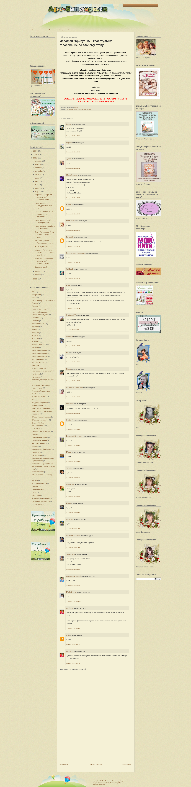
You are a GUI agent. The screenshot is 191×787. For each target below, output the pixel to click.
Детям (34, 330)
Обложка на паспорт (40, 420)
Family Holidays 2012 (40, 504)
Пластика (36, 434)
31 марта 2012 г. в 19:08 (73, 512)
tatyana (69, 143)
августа (38, 175)
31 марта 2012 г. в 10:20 (73, 152)
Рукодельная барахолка (67, 30)
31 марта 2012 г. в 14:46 (73, 397)
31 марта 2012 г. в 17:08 (73, 477)
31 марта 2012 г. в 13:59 (73, 346)
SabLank (69, 269)
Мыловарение (37, 405)
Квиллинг (35, 365)
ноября (38, 164)
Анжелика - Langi (73, 576)
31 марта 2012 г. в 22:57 (73, 585)
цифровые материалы (41, 501)
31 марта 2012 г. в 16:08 (73, 429)
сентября (39, 171)
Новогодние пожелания (41, 408)
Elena (68, 369)
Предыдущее (127, 764)
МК (33, 399)
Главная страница (38, 30)
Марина (69, 337)
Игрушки (35, 347)
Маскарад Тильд (38, 396)
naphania (69, 608)
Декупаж (35, 327)
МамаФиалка (71, 175)
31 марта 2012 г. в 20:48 (73, 547)
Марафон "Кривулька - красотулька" (79, 109)
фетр (34, 492)
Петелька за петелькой (41, 431)
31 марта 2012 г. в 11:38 (73, 262)
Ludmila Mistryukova (74, 436)
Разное (35, 446)
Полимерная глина (39, 437)
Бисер (34, 298)
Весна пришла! (41, 267)
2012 (35, 158)
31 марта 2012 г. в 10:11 (73, 136)
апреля (38, 188)
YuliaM (69, 468)
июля (37, 178)
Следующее (64, 764)
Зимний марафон (39, 345)
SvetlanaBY (71, 315)
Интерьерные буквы (40, 350)
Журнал (35, 335)
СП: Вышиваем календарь (42, 475)
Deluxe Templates (115, 782)
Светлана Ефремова (74, 388)
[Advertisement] (79, 744)
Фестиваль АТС (38, 489)
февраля (38, 271)
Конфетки (36, 374)
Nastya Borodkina (73, 535)
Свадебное (36, 452)
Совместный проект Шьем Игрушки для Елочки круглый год (43, 466)
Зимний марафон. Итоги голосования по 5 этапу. (44, 234)
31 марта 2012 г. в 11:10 (73, 230)
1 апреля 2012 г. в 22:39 (73, 663)
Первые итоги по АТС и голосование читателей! (44, 214)
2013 (35, 154)
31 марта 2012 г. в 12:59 (73, 329)
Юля (68, 285)
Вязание (35, 321)
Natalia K (70, 519)
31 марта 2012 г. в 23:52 (73, 628)
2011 (35, 279)
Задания (35, 338)
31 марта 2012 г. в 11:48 (73, 308)
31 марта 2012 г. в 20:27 (73, 528)
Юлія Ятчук (71, 592)
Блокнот (35, 306)
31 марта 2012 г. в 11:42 (73, 278)
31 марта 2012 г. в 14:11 (73, 362)
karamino (70, 404)
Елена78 (69, 237)
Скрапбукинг (37, 455)
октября (38, 168)
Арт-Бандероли (107, 781)
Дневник (35, 333)
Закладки (35, 342)
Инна (68, 503)
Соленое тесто (38, 472)
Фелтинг (35, 486)
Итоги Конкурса (38, 362)
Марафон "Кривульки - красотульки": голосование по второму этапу (86, 43)
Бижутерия (36, 295)
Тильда (35, 480)
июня (37, 181)
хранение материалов (41, 498)
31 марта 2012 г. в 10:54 (73, 214)
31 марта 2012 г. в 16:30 (73, 461)
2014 (35, 151)
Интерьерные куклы (40, 356)
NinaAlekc (70, 484)
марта (37, 192)
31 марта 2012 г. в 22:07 (73, 569)
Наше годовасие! (41, 246)
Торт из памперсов (39, 483)
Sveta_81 (70, 420)
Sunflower (70, 221)
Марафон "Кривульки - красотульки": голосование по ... (44, 197)
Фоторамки (36, 495)
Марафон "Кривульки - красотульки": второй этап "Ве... (44, 252)
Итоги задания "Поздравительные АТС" (43, 205)
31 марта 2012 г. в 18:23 (73, 496)
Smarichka (70, 554)
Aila (68, 635)
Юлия (68, 205)
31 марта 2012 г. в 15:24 (73, 413)
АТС (33, 292)
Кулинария (36, 377)
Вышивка (35, 318)
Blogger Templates (98, 782)
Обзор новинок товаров (41, 417)
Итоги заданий (38, 359)
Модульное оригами (40, 402)
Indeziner (101, 784)
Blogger (122, 781)
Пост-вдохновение (39, 440)
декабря (38, 161)
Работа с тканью (38, 443)
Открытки (36, 428)
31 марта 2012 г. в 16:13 (73, 445)
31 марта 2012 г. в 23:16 (73, 601)
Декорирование (38, 324)
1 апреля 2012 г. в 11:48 (73, 644)
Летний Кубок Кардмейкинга (43, 380)
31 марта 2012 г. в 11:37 (73, 246)
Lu (67, 353)
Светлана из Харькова (75, 253)
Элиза (68, 124)
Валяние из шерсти (39, 309)
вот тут (95, 90)
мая (36, 185)
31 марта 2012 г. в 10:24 (73, 168)
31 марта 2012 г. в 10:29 (73, 198)
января (38, 275)
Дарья (68, 159)
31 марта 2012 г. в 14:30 (73, 381)
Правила (51, 30)
